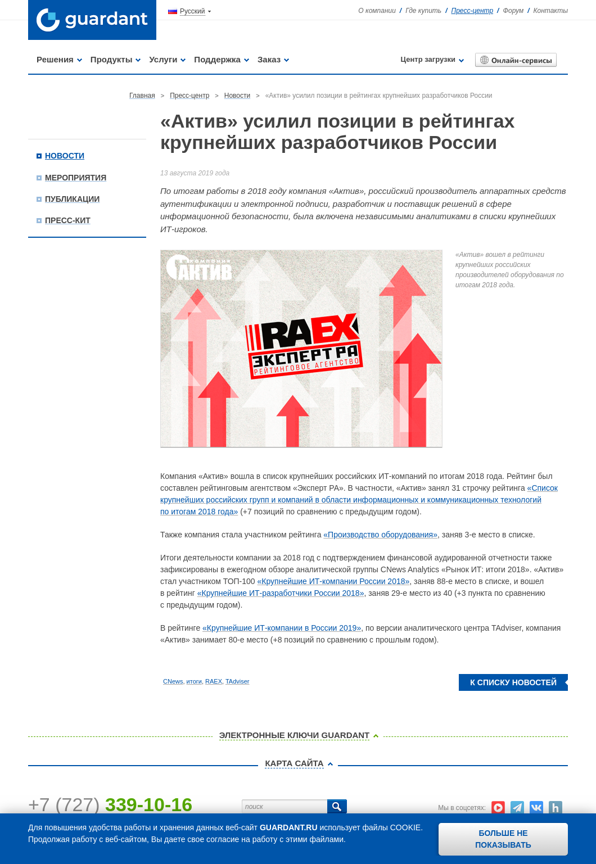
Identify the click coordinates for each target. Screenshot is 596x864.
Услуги (163, 59)
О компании (377, 11)
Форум (513, 11)
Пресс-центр (472, 11)
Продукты (112, 59)
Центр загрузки (428, 59)
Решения (55, 59)
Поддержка (217, 59)
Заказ (269, 59)
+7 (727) (110, 804)
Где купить (423, 11)
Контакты (550, 11)
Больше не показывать (503, 839)
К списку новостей (513, 682)
